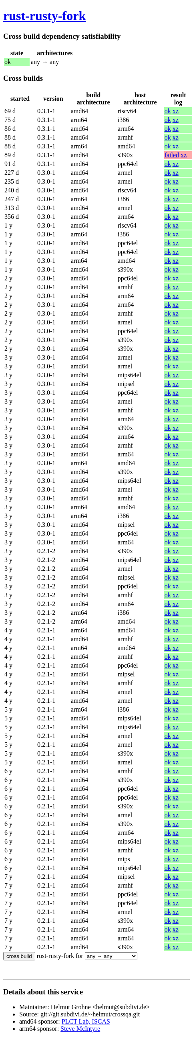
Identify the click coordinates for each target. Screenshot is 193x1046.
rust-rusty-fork (44, 15)
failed (172, 155)
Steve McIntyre (80, 1028)
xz (176, 111)
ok (168, 111)
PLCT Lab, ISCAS (86, 1021)
